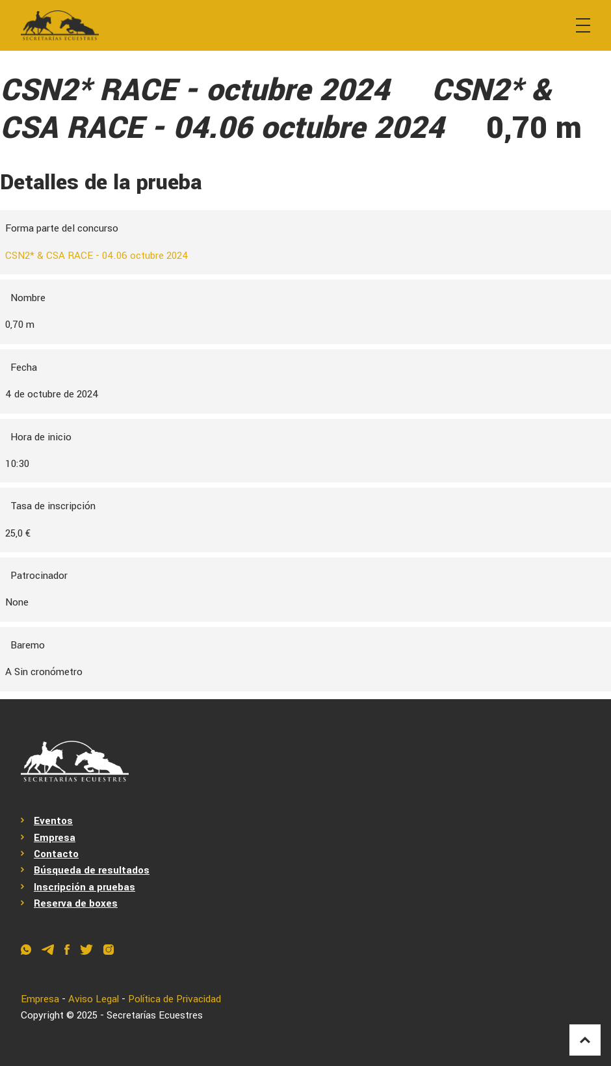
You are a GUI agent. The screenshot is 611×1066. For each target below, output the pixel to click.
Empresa (54, 838)
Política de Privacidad (177, 999)
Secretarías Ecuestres (155, 1015)
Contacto (56, 854)
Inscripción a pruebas (84, 887)
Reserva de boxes (76, 903)
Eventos (53, 821)
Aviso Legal (94, 999)
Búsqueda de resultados (92, 871)
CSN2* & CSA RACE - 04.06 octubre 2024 (97, 255)
